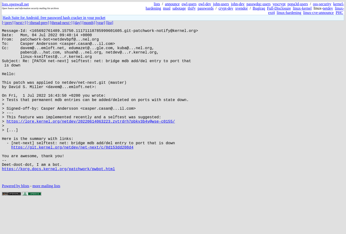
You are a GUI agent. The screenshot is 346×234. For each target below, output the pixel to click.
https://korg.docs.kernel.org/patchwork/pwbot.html (58, 200)
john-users (221, 4)
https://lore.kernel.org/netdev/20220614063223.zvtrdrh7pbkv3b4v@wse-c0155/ (90, 142)
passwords (206, 8)
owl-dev (204, 4)
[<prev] (7, 23)
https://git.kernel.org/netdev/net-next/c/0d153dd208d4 (72, 174)
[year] (100, 23)
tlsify (192, 8)
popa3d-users (297, 4)
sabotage (179, 8)
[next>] (20, 23)
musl (166, 8)
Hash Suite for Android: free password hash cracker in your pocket (54, 18)
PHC (339, 13)
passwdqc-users (259, 4)
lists (157, 4)
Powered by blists (15, 219)
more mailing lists (46, 219)
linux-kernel (302, 8)
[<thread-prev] (38, 23)
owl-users (189, 4)
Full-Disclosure (279, 8)
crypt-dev (225, 8)
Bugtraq (259, 8)
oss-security (322, 4)
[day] (77, 23)
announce (172, 4)
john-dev (238, 4)
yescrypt (278, 4)
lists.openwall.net (15, 4)
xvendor (241, 8)
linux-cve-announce (318, 13)
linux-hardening (289, 13)
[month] (88, 23)
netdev (328, 8)
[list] (109, 23)
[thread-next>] (61, 23)
